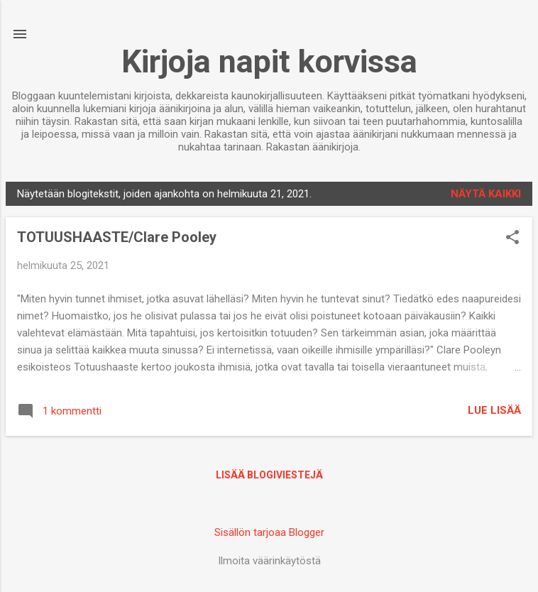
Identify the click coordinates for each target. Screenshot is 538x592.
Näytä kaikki (486, 193)
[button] (512, 238)
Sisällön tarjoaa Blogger (269, 532)
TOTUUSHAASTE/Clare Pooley (116, 237)
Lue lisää (494, 410)
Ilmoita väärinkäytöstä (269, 560)
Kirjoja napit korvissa (269, 61)
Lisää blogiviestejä (269, 475)
